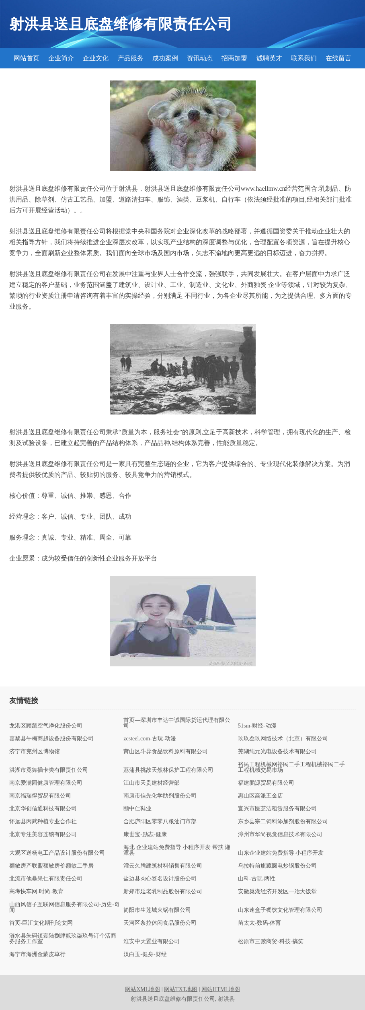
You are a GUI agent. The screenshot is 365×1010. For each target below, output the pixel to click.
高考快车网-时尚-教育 (36, 892)
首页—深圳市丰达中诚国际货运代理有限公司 (176, 723)
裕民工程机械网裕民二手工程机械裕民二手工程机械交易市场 (291, 767)
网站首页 (26, 58)
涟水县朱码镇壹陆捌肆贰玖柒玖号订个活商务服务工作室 (62, 938)
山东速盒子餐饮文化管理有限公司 (280, 910)
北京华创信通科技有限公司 (43, 809)
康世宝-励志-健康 (144, 834)
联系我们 (304, 58)
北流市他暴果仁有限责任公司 (45, 879)
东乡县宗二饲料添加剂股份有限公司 (283, 821)
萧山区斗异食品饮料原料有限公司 (165, 751)
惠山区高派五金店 (260, 796)
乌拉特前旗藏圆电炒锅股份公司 (277, 866)
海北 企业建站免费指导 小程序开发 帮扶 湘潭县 (176, 850)
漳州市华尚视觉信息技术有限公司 (280, 834)
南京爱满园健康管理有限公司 (45, 783)
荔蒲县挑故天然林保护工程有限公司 (168, 770)
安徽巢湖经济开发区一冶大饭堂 (277, 892)
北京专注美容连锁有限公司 (43, 834)
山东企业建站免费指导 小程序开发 (281, 853)
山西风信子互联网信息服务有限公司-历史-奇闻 (64, 907)
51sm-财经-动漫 (257, 726)
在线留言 (338, 58)
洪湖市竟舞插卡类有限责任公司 (48, 770)
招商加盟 (234, 58)
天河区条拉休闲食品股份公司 (160, 923)
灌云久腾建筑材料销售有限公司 (162, 866)
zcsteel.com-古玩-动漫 (149, 739)
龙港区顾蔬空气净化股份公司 (45, 726)
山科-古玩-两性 (256, 879)
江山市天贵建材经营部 (151, 783)
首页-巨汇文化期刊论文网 (41, 923)
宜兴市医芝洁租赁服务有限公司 (277, 809)
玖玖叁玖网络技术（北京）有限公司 (283, 739)
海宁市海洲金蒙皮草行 (37, 954)
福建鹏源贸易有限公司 (266, 783)
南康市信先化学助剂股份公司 (160, 796)
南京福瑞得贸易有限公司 (40, 796)
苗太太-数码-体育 (259, 923)
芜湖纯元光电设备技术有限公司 (277, 751)
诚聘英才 (269, 58)
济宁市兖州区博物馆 (34, 751)
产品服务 (131, 58)
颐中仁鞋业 (137, 809)
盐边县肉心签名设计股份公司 (160, 879)
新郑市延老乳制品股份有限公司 (162, 892)
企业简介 (61, 58)
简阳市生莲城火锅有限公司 (157, 910)
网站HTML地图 (220, 989)
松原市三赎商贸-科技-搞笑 (270, 941)
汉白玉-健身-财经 (144, 954)
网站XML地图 (142, 989)
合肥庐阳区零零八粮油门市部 (160, 821)
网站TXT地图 (180, 989)
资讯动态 (200, 58)
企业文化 (96, 58)
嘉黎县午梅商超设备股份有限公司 (51, 739)
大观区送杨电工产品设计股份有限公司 (57, 853)
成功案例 (165, 58)
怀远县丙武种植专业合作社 (43, 821)
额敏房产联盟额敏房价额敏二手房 (51, 866)
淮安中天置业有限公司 (151, 941)
